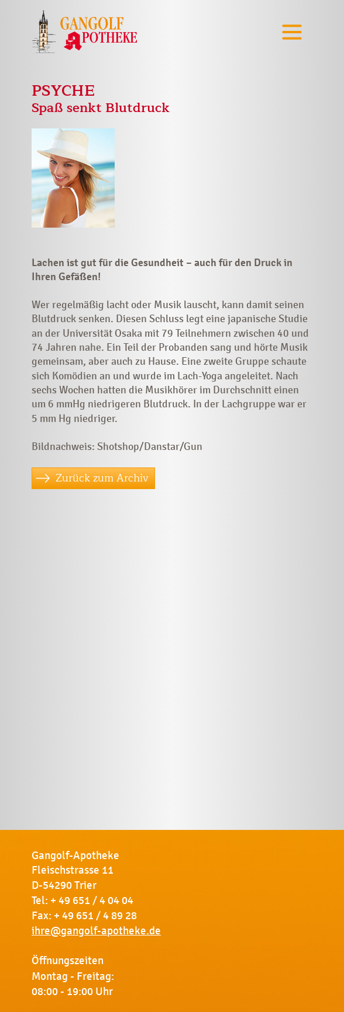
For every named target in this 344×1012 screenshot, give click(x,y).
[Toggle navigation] (292, 32)
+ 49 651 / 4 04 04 (91, 900)
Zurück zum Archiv (102, 478)
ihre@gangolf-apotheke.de (96, 930)
